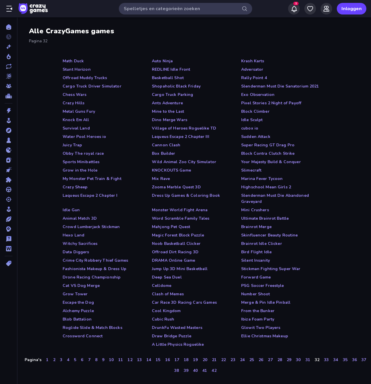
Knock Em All (76, 120)
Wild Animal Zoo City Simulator (184, 162)
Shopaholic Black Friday (176, 86)
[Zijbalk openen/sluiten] (9, 9)
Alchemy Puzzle (78, 311)
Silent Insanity (255, 260)
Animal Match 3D (80, 218)
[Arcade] (8, 120)
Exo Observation (257, 94)
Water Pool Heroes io (84, 136)
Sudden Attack (255, 136)
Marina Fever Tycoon (262, 178)
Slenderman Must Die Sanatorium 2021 (280, 86)
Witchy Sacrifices (80, 243)
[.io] (8, 150)
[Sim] (8, 209)
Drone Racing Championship (92, 277)
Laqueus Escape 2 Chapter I (90, 195)
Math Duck (73, 61)
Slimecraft (251, 170)
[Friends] (326, 8)
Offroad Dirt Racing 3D (175, 252)
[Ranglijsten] (8, 96)
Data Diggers (76, 252)
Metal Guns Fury (79, 111)
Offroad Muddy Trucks (85, 78)
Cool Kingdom (166, 311)
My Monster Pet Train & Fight (92, 178)
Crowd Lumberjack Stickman (91, 227)
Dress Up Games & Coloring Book (186, 195)
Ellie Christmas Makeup (264, 336)
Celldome (161, 285)
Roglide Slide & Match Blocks (92, 327)
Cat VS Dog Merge (81, 285)
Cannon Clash (166, 145)
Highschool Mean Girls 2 (266, 187)
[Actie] (8, 111)
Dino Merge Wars (169, 120)
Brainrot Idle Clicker (261, 243)
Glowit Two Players (260, 327)
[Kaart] (8, 160)
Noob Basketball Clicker (176, 243)
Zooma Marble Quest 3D (176, 187)
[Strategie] (8, 229)
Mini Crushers (255, 210)
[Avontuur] (8, 130)
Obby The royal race (83, 153)
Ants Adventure (167, 103)
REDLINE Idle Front (171, 69)
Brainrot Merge (256, 227)
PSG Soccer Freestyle (262, 285)
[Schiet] (8, 199)
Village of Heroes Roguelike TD (184, 128)
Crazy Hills (73, 103)
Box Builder (163, 153)
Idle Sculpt (252, 120)
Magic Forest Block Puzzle (178, 235)
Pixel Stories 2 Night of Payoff (271, 103)
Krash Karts (252, 61)
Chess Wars (74, 94)
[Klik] (8, 170)
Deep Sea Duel (167, 277)
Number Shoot (255, 294)
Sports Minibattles (81, 162)
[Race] (8, 189)
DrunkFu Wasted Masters (177, 327)
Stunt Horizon (77, 69)
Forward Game (256, 277)
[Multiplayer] (8, 86)
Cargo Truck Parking (172, 94)
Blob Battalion (77, 319)
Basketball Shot (168, 78)
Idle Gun (71, 210)
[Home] (8, 27)
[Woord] (8, 249)
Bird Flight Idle (256, 252)
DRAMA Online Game (173, 260)
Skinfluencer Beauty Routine (269, 235)
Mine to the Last (168, 111)
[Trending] (8, 56)
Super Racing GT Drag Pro (267, 145)
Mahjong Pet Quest (171, 227)
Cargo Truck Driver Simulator (92, 86)
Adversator (252, 69)
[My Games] (310, 8)
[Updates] (8, 66)
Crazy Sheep (75, 187)
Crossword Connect (83, 336)
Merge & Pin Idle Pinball (265, 302)
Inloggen (351, 9)
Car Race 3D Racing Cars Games (184, 302)
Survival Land (76, 128)
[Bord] (8, 140)
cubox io (249, 128)
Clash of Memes (168, 294)
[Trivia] (8, 239)
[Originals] (8, 76)
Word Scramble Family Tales (180, 218)
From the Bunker (257, 311)
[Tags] (8, 263)
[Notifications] (294, 8)
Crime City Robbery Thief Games (95, 260)
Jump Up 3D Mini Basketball (180, 269)
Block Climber (255, 111)
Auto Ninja (162, 61)
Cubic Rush (163, 319)
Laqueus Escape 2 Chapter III (180, 136)
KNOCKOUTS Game (171, 170)
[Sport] (8, 219)
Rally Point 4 (254, 78)
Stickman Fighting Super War (271, 269)
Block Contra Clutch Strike (267, 153)
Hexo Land (73, 235)
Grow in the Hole (80, 170)
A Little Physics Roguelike (178, 344)
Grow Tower (75, 294)
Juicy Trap (72, 145)
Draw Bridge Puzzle (171, 336)
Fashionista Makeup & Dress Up (94, 269)
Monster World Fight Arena (180, 210)
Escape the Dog (78, 302)
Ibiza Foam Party (257, 319)
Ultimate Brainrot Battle (265, 218)
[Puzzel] (8, 180)
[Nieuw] (8, 47)
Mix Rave (161, 178)
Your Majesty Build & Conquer (271, 162)
